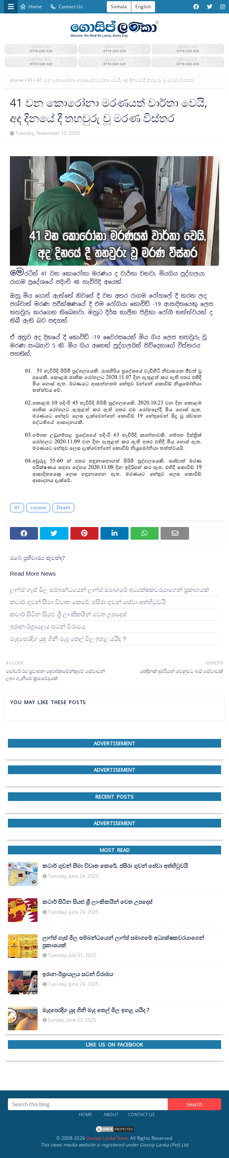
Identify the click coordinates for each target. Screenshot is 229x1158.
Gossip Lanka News (107, 1138)
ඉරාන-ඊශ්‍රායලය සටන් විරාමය (47, 626)
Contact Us (66, 6)
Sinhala (119, 6)
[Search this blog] (88, 1104)
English (143, 6)
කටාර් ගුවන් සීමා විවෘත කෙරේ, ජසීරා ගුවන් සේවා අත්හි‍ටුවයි (88, 602)
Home (31, 6)
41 (30, 80)
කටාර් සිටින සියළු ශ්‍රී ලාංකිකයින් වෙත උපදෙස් (68, 614)
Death (63, 507)
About (111, 1114)
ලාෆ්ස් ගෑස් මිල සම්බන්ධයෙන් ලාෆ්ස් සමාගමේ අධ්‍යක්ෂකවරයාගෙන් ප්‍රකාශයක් (109, 589)
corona (38, 507)
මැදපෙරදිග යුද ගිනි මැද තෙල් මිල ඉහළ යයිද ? (68, 638)
